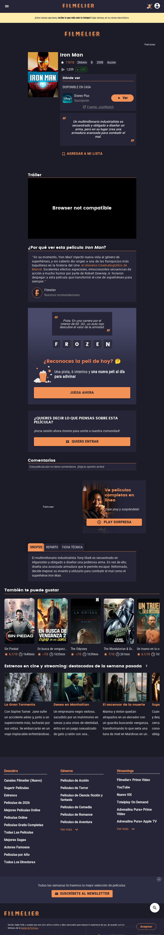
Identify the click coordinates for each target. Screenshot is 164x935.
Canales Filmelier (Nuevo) (23, 780)
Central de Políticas (29, 928)
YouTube (123, 787)
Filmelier (50, 290)
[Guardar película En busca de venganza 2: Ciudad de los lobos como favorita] (64, 599)
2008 (100, 62)
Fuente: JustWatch (100, 107)
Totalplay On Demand (132, 802)
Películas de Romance (76, 815)
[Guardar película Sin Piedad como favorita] (31, 599)
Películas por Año (17, 855)
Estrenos (10, 795)
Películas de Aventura (76, 822)
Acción (111, 62)
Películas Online (15, 818)
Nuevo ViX (124, 795)
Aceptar (146, 926)
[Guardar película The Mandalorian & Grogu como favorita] (130, 599)
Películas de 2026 (17, 803)
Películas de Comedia (76, 807)
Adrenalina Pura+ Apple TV (137, 821)
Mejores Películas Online (22, 810)
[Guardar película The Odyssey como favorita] (97, 599)
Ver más (69, 829)
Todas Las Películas (18, 832)
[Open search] (155, 908)
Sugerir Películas (16, 788)
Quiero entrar (82, 441)
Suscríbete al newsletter (82, 894)
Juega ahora (82, 393)
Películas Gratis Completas (23, 825)
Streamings (125, 771)
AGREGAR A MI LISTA (82, 154)
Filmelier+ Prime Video (133, 780)
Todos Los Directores (19, 862)
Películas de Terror (74, 788)
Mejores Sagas (15, 840)
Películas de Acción (74, 780)
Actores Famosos (17, 847)
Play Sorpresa (114, 522)
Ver (122, 98)
